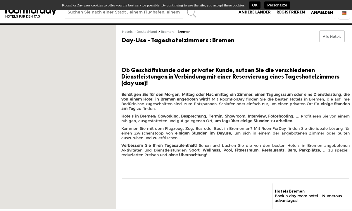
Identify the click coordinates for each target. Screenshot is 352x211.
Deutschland (147, 32)
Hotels (127, 32)
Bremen (167, 32)
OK (255, 5)
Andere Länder (255, 12)
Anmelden (322, 12)
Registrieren (291, 12)
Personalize (277, 5)
